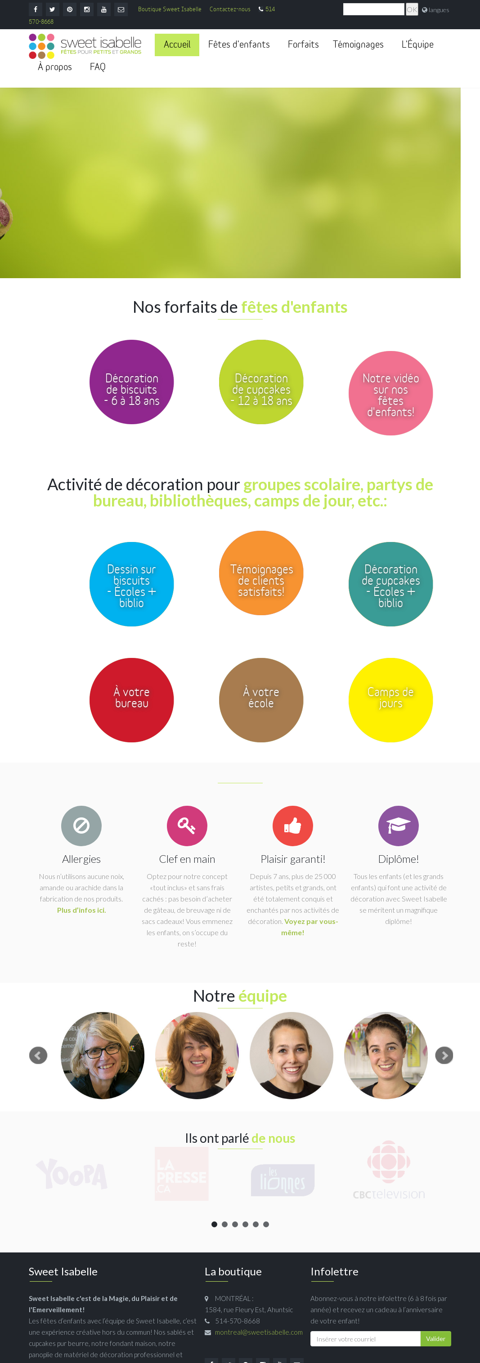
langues (439, 9)
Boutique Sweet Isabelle (170, 10)
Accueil (177, 44)
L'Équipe (418, 44)
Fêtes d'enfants (239, 44)
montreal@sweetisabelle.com (259, 1332)
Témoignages (358, 44)
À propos (55, 67)
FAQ (98, 67)
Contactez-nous (230, 10)
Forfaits (303, 44)
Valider (435, 1338)
